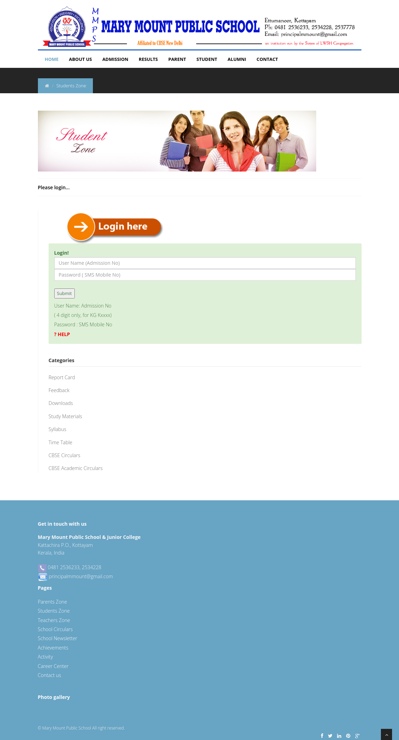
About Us (80, 59)
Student (207, 59)
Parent (177, 59)
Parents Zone (52, 601)
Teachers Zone (54, 620)
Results (148, 59)
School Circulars (55, 629)
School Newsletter (58, 638)
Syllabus (57, 429)
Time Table (60, 442)
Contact (267, 59)
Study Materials (65, 416)
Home (52, 59)
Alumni (237, 59)
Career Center (53, 666)
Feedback (59, 390)
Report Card (62, 377)
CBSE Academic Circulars (76, 468)
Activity (45, 656)
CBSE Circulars (64, 455)
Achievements (53, 647)
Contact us (49, 675)
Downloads (61, 403)
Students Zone (54, 610)
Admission (115, 59)
